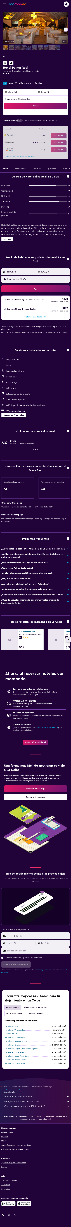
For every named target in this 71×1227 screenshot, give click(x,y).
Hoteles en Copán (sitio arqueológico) (21, 1049)
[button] (4, 4)
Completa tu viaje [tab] (34, 1013)
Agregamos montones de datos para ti (37, 1101)
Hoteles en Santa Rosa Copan (17, 1056)
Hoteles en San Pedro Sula (16, 1041)
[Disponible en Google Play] (8, 1203)
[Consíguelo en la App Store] (24, 1203)
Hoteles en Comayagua (15, 1037)
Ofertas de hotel (9, 1116)
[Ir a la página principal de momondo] (17, 4)
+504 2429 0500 (11, 80)
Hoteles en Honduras (25, 1116)
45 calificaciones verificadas (28, 83)
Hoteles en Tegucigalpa (15, 1030)
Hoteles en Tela (11, 1026)
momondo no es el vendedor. (37, 1096)
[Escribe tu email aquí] (38, 951)
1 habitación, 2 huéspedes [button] (17, 99)
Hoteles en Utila (11, 1034)
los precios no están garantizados (16, 1089)
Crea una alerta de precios (47, 727)
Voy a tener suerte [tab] (14, 1013)
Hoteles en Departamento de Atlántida (51, 1116)
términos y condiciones (44, 970)
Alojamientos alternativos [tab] (35, 1007)
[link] (35, 742)
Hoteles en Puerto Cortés (16, 1060)
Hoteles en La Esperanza (15, 1052)
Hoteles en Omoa (12, 1045)
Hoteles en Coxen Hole (15, 1064)
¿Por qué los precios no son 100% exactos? (37, 1106)
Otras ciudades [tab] (12, 1007)
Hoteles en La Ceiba (27, 1119)
